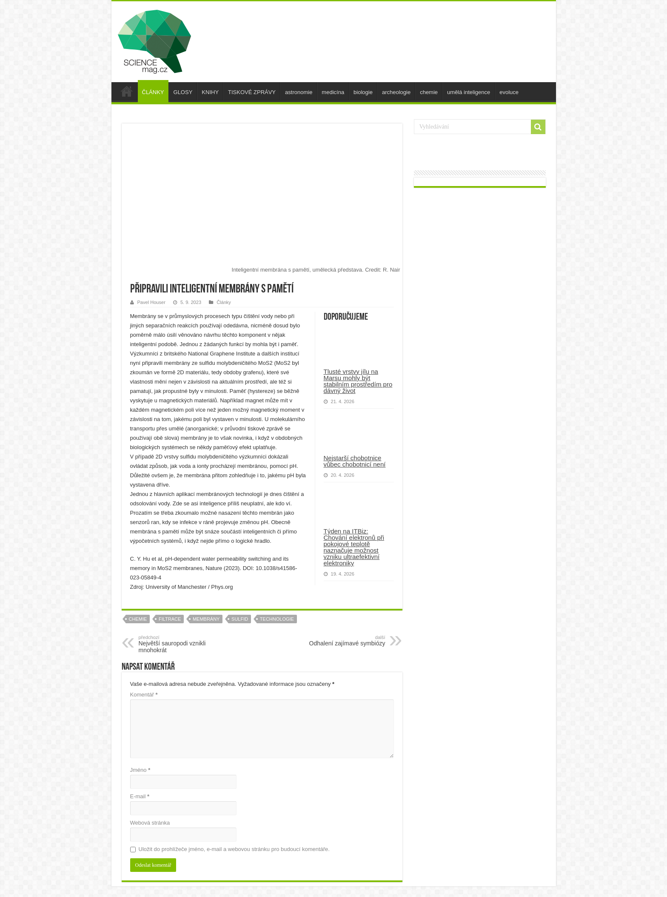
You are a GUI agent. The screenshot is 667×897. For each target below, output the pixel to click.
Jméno (140, 770)
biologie (363, 92)
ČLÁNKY (153, 92)
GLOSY (183, 92)
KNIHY (210, 92)
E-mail (140, 796)
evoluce (509, 92)
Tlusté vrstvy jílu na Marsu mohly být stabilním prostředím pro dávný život (358, 381)
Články (224, 302)
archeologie (396, 92)
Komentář (144, 694)
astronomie (298, 92)
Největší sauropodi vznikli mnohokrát (182, 644)
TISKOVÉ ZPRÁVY (252, 92)
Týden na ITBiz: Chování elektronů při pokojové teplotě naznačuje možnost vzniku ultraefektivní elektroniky (354, 547)
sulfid (239, 619)
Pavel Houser (151, 302)
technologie (277, 619)
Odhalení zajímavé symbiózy (341, 641)
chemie (429, 92)
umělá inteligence (468, 92)
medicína (333, 92)
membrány (206, 619)
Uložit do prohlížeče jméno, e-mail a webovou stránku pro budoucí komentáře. (234, 849)
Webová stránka (150, 823)
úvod (127, 91)
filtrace (170, 619)
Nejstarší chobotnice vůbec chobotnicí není (355, 461)
